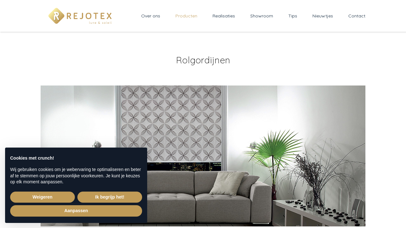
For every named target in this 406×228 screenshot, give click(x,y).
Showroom (261, 16)
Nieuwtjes (322, 16)
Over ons (150, 16)
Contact (356, 16)
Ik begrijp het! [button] (109, 197)
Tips (292, 16)
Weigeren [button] (43, 197)
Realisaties (224, 16)
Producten (186, 16)
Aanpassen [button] (76, 210)
